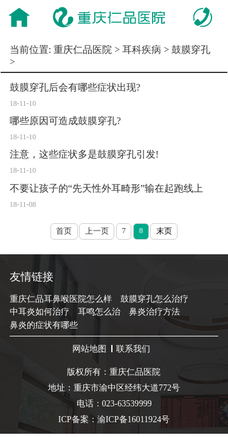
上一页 (97, 231)
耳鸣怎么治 (99, 311)
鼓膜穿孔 (190, 49)
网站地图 (89, 348)
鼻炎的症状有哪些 (44, 325)
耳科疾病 (141, 49)
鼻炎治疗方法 (154, 311)
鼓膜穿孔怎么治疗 (154, 299)
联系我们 (133, 348)
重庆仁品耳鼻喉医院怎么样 (61, 299)
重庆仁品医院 (83, 49)
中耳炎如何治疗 (39, 311)
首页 (64, 231)
